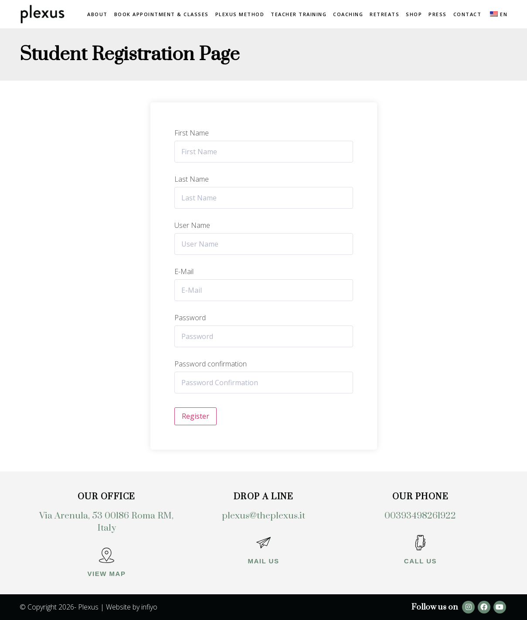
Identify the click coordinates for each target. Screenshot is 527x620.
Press (437, 14)
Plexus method (240, 14)
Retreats (384, 14)
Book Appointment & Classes (161, 14)
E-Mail (184, 271)
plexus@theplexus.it (263, 516)
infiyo (149, 607)
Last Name (191, 179)
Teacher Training (298, 14)
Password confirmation (210, 363)
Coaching (348, 14)
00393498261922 (420, 516)
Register (195, 416)
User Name (192, 225)
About (97, 14)
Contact (467, 14)
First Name (191, 132)
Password (190, 317)
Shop (414, 14)
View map (107, 573)
